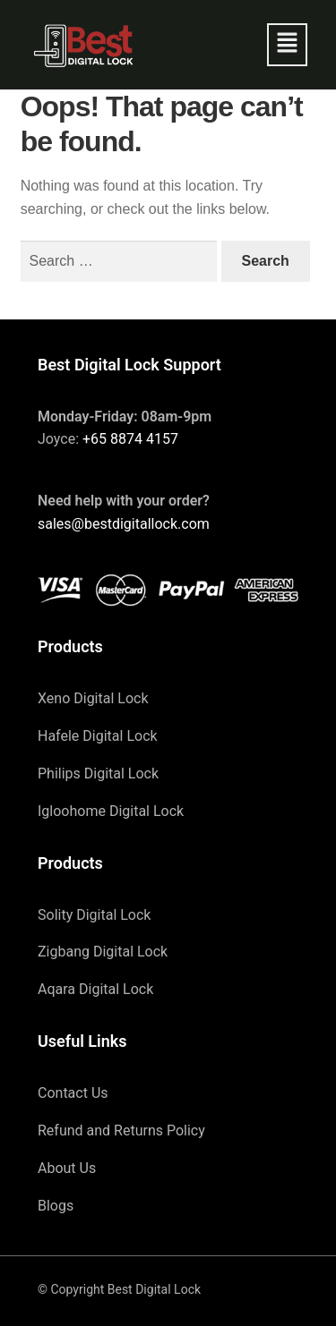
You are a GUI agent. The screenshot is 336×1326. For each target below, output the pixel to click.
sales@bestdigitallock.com (124, 523)
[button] (286, 44)
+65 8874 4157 (130, 438)
